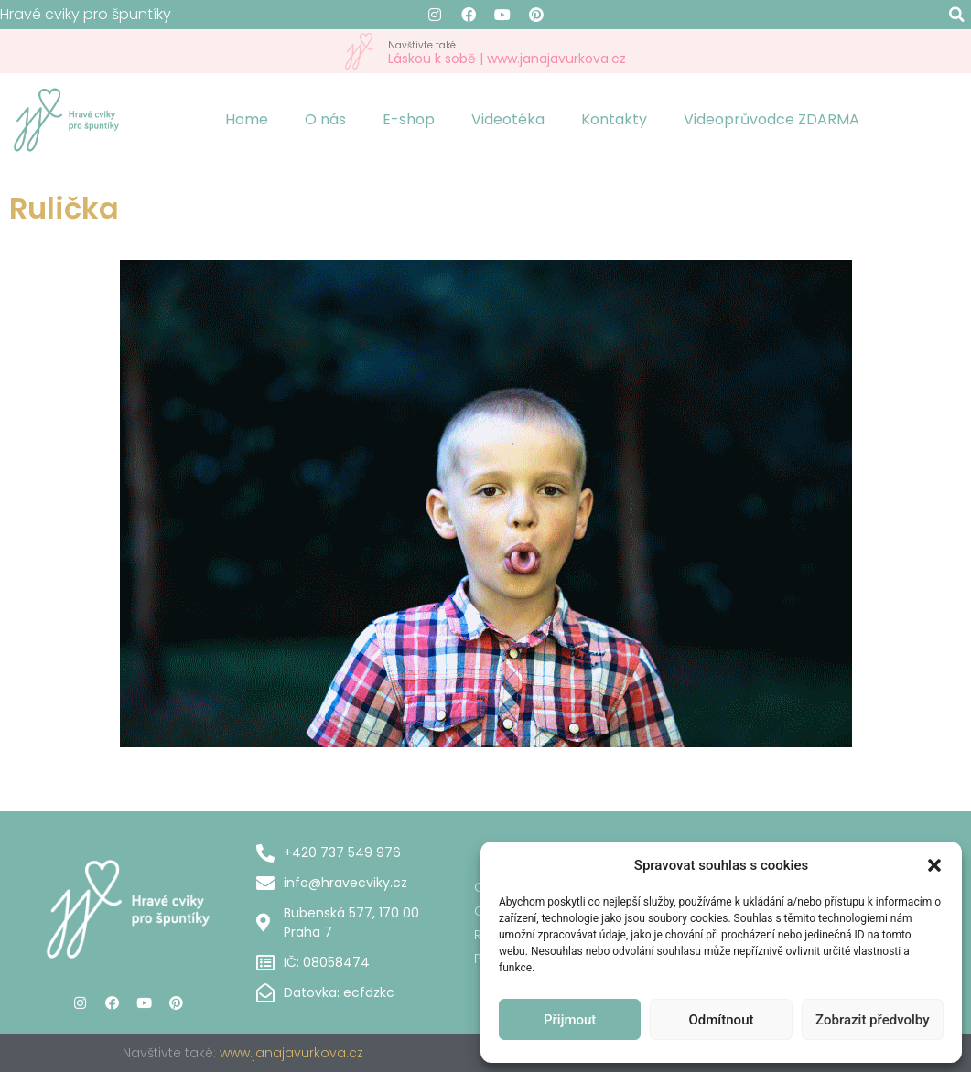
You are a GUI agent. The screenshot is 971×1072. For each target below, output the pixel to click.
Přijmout (570, 1020)
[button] (934, 865)
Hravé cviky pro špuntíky (85, 14)
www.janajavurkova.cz (291, 1053)
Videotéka (508, 119)
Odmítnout (721, 1020)
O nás (325, 119)
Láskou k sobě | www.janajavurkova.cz (507, 51)
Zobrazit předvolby (872, 1020)
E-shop (409, 119)
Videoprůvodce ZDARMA (771, 119)
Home (246, 119)
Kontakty (614, 119)
